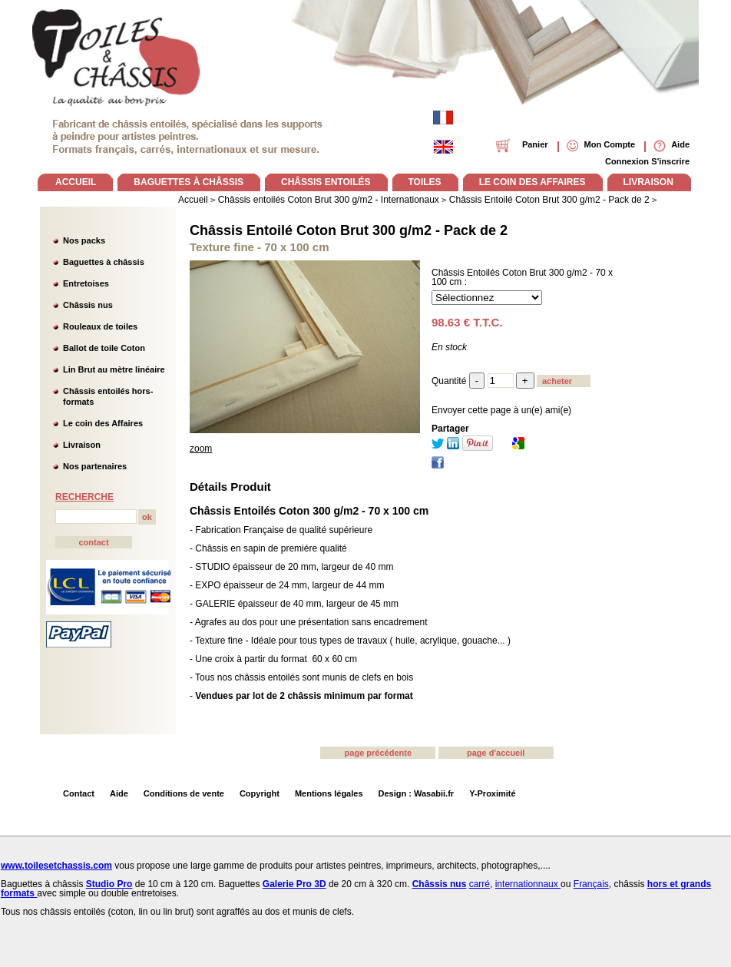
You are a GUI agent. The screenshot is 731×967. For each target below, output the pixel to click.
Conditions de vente (184, 793)
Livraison (82, 444)
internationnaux (528, 884)
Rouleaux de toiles (100, 326)
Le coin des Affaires (103, 423)
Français (591, 884)
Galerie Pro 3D (294, 884)
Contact (78, 793)
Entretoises (86, 283)
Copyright (260, 793)
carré (479, 884)
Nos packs (84, 240)
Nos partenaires (95, 466)
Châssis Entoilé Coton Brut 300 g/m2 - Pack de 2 (349, 230)
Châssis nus (88, 305)
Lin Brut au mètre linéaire (114, 369)
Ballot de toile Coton (104, 348)
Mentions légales (329, 793)
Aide (119, 793)
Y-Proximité (492, 793)
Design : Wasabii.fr (417, 793)
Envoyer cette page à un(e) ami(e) (501, 410)
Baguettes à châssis (103, 262)
